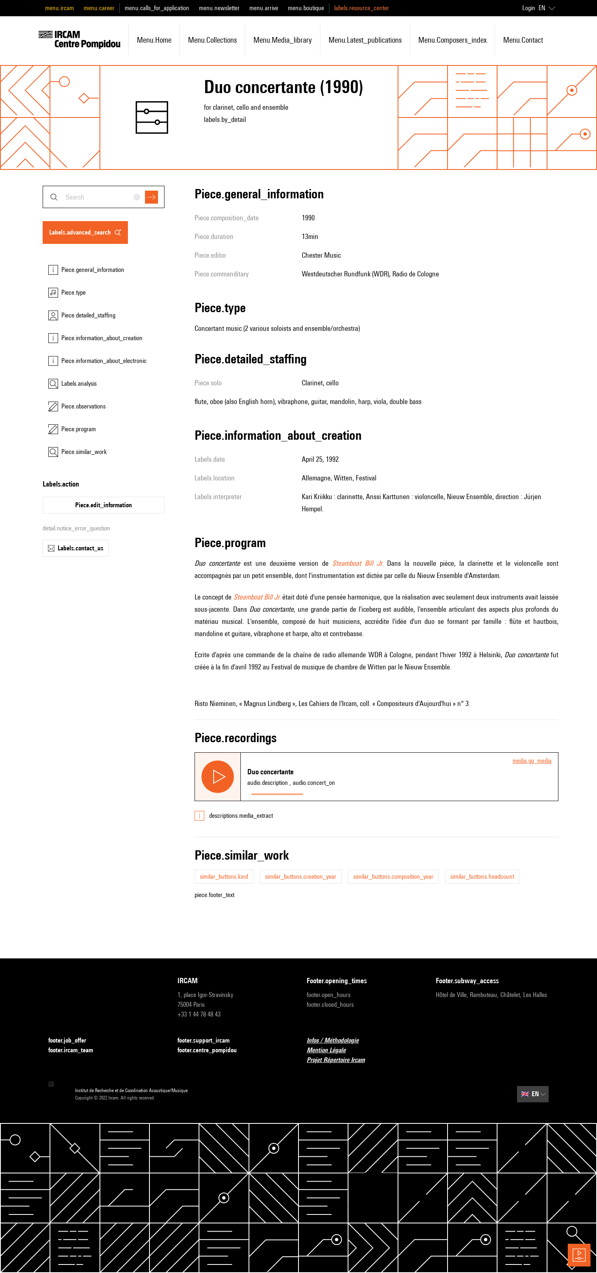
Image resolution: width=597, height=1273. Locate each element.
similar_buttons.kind (224, 876)
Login (528, 8)
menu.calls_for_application (157, 8)
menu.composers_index (452, 39)
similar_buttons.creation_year (300, 876)
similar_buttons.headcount (482, 876)
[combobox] (103, 197)
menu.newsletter (219, 8)
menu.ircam (59, 8)
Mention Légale (331, 1050)
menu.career (99, 8)
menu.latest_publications (365, 39)
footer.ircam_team (75, 1050)
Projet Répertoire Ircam (340, 1060)
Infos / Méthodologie (337, 1040)
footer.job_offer (72, 1040)
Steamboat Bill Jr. (357, 563)
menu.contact (523, 39)
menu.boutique (306, 8)
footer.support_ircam (208, 1040)
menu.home (154, 39)
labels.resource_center (361, 8)
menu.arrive (263, 8)
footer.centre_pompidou (212, 1050)
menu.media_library (282, 39)
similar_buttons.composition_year (393, 876)
